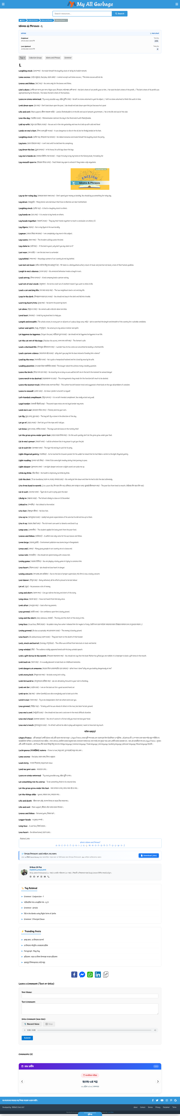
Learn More (111, 1114)
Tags (22, 57)
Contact (142, 1109)
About (135, 1109)
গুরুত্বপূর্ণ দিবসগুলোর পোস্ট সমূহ (33, 962)
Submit (27, 1040)
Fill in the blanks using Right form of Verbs (38, 913)
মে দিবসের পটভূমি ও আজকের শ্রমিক (34, 945)
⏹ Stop (49, 1026)
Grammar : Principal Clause (33, 919)
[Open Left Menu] (3, 4)
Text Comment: (90, 1008)
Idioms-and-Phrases (47, 20)
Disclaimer (166, 1109)
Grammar (67, 57)
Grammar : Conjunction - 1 (32, 896)
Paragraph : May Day (30, 951)
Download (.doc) (149, 855)
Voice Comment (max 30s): (34, 1021)
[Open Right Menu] (177, 4)
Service (150, 1109)
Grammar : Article (29, 908)
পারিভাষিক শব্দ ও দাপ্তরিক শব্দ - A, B (35, 902)
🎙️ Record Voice (31, 1026)
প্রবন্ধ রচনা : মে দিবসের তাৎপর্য (32, 939)
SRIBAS (14, 1109)
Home (22, 20)
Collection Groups (33, 20)
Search (119, 14)
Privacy (157, 1109)
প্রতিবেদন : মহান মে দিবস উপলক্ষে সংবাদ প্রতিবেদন (39, 956)
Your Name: (90, 994)
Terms (174, 1109)
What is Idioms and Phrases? (90, 842)
